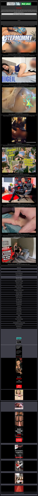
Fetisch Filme (19, 311)
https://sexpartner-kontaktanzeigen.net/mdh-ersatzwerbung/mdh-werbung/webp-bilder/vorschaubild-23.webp (19, 39)
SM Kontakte (19, 308)
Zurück (19, 20)
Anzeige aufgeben (19, 275)
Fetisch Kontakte (19, 291)
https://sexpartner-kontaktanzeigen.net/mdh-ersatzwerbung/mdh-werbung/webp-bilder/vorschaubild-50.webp (19, 100)
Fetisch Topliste (19, 284)
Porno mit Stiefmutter (19, 324)
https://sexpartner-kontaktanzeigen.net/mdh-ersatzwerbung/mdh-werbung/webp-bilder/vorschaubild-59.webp (19, 250)
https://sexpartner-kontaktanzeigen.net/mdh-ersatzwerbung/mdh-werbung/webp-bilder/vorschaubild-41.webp (19, 70)
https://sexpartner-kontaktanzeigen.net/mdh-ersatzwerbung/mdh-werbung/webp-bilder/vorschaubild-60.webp (19, 220)
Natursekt (19, 306)
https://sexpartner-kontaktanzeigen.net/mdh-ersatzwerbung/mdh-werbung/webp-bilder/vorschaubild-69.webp (19, 130)
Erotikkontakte (19, 304)
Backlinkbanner (19, 326)
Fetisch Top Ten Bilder (19, 286)
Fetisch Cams (19, 317)
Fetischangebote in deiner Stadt (19, 322)
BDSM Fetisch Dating (19, 281)
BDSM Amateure (19, 297)
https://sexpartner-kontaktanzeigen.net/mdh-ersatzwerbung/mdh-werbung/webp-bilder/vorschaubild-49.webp (19, 160)
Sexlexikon (19, 320)
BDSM (19, 315)
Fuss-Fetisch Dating (19, 319)
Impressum (19, 267)
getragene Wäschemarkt (18, 290)
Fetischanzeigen (19, 279)
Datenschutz (19, 328)
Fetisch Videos (19, 313)
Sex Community (19, 300)
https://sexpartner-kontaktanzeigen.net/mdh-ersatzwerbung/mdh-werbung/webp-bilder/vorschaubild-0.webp (19, 190)
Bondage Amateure (18, 295)
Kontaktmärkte (19, 302)
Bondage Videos (19, 293)
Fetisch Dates (19, 288)
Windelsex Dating (19, 282)
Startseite (19, 270)
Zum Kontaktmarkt (18, 273)
